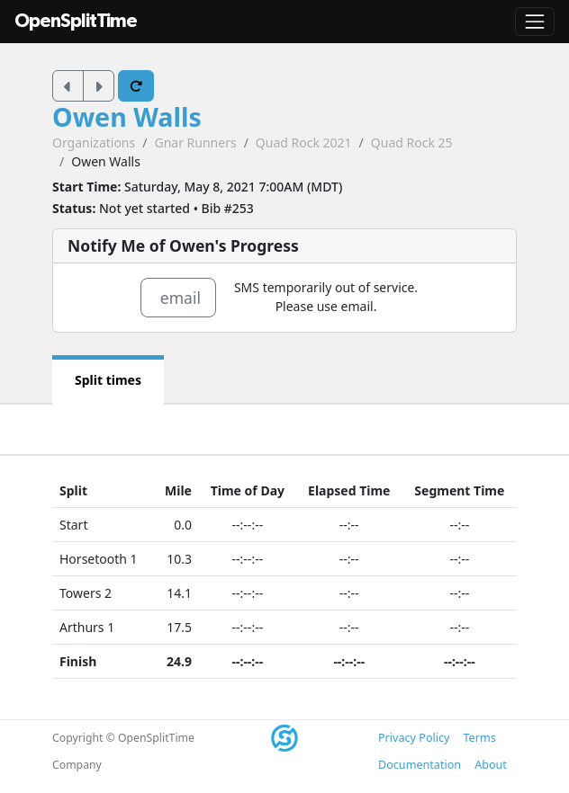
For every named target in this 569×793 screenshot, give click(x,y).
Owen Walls (127, 116)
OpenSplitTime (75, 21)
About (490, 764)
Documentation (419, 764)
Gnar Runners (195, 142)
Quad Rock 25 (412, 142)
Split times (108, 379)
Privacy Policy (413, 737)
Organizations (93, 142)
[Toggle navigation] (535, 21)
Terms (479, 737)
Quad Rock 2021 (304, 142)
